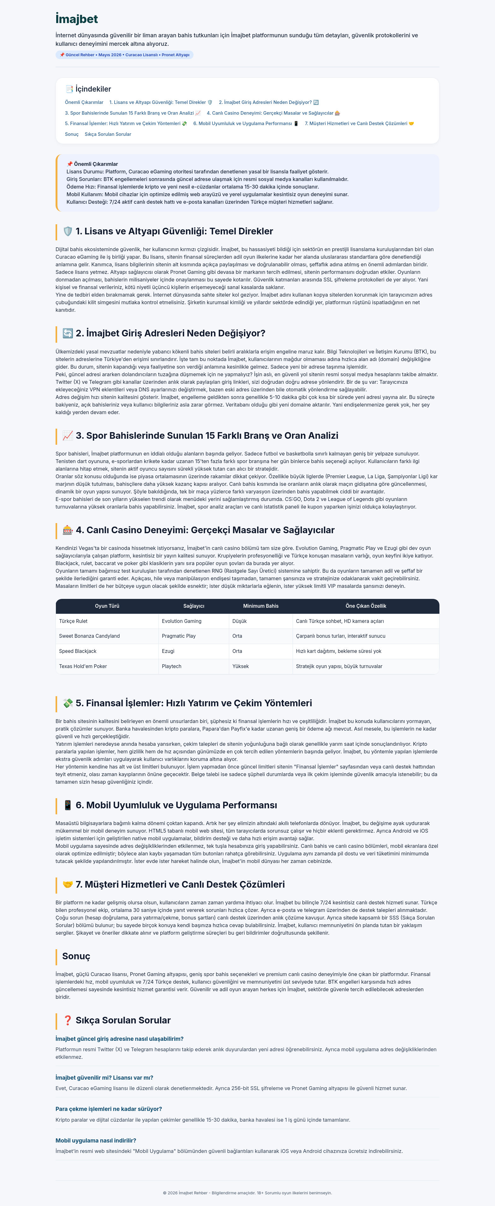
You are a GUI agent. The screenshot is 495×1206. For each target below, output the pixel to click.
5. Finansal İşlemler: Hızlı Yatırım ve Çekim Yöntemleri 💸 (126, 123)
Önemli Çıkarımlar (84, 102)
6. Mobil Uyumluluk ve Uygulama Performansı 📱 (246, 123)
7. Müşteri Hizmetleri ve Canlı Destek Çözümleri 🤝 (359, 123)
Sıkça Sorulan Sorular (108, 134)
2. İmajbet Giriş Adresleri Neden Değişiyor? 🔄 (269, 102)
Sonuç (72, 134)
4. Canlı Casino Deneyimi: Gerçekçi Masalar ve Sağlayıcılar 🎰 (273, 113)
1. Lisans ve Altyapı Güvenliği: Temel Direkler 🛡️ (161, 102)
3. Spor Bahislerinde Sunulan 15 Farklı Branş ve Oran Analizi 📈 (133, 113)
